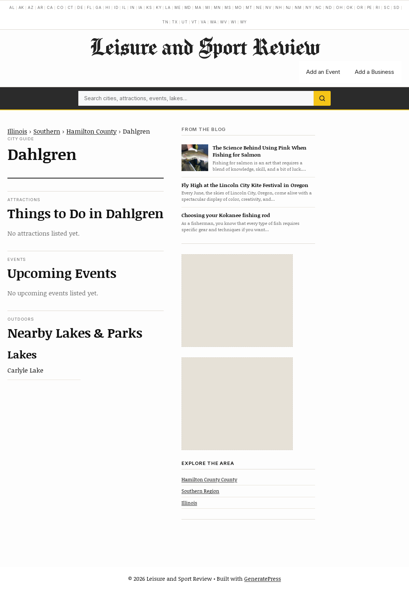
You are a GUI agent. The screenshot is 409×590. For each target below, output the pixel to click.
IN (132, 7)
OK (349, 7)
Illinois (17, 131)
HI (107, 7)
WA (213, 22)
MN (217, 7)
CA (50, 7)
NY (308, 7)
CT (71, 7)
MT (249, 7)
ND (328, 7)
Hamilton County (91, 131)
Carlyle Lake (25, 370)
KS (149, 7)
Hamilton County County (209, 479)
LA (168, 7)
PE (369, 7)
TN (165, 22)
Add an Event (323, 71)
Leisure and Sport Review (205, 46)
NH (278, 7)
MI (207, 7)
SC (387, 7)
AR (40, 7)
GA (98, 7)
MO (238, 7)
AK (21, 7)
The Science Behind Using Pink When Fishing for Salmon (260, 151)
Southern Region (200, 491)
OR (360, 7)
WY (243, 22)
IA (140, 7)
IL (124, 7)
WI (233, 22)
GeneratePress (262, 578)
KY (159, 7)
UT (184, 22)
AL (12, 7)
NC (318, 7)
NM (298, 7)
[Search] (322, 98)
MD (188, 7)
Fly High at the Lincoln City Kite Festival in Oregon (244, 185)
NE (259, 7)
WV (223, 22)
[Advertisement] (237, 300)
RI (378, 7)
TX (175, 22)
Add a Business (374, 71)
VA (203, 22)
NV (268, 7)
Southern (46, 131)
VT (194, 22)
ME (177, 7)
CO (60, 7)
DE (80, 7)
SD (396, 7)
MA (198, 7)
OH (339, 7)
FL (89, 7)
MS (228, 7)
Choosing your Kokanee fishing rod (225, 215)
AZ (31, 7)
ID (116, 7)
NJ (288, 7)
